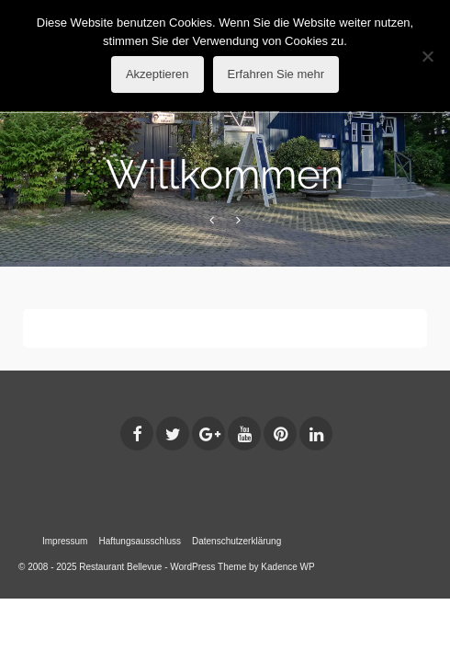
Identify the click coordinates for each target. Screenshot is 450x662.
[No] (427, 56)
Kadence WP (287, 567)
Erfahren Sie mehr (276, 74)
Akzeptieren (157, 74)
